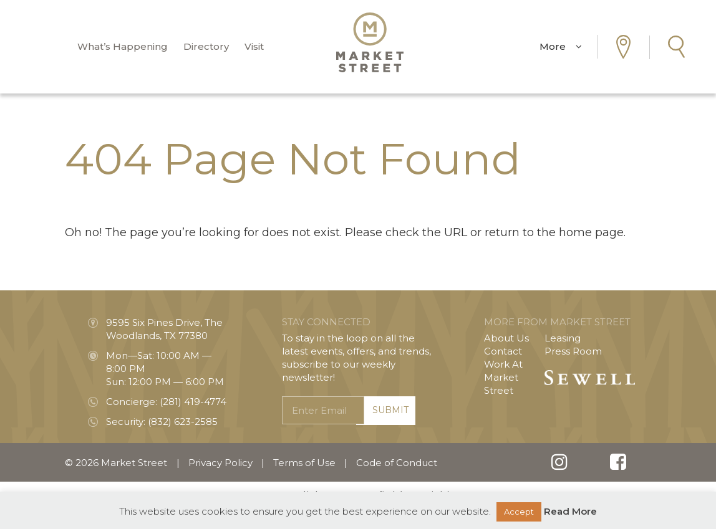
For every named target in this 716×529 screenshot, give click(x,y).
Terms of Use (304, 463)
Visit (254, 46)
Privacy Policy (220, 463)
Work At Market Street (503, 377)
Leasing (562, 338)
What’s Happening (122, 46)
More (560, 46)
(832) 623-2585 (183, 421)
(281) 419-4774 (193, 401)
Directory (206, 46)
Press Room (573, 351)
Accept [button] (519, 512)
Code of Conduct (396, 463)
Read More (570, 511)
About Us (506, 338)
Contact (503, 351)
